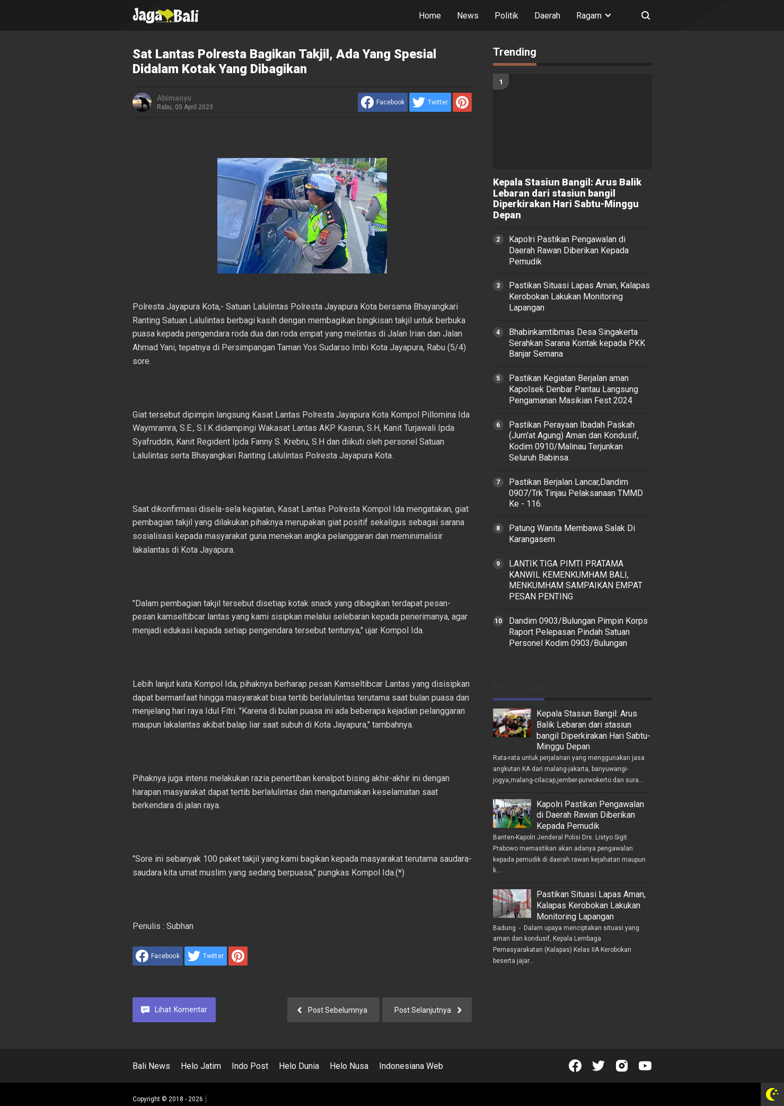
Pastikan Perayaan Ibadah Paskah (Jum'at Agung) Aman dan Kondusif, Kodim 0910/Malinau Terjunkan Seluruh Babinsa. (574, 441)
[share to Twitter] (430, 102)
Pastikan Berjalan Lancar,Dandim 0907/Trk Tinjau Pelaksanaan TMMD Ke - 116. (576, 493)
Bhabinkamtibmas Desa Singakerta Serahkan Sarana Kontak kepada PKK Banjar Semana (577, 343)
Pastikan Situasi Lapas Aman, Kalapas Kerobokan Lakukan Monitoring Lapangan (579, 296)
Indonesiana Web (411, 1066)
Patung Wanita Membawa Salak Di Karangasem (572, 533)
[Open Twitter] (598, 1065)
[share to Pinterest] (462, 102)
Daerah (547, 16)
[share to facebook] (383, 102)
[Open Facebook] (575, 1065)
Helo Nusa (349, 1066)
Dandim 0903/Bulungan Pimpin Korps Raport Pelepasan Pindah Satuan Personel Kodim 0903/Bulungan (578, 632)
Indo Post (250, 1066)
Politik (506, 16)
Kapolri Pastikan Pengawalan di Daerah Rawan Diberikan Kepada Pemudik (569, 250)
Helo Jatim (201, 1066)
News (468, 16)
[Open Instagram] (621, 1065)
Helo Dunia (299, 1066)
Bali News (151, 1066)
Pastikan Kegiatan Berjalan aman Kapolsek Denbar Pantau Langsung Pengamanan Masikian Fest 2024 (573, 389)
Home (430, 16)
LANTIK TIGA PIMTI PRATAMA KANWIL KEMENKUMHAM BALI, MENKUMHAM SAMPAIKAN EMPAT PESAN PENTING (575, 580)
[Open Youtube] (645, 1065)
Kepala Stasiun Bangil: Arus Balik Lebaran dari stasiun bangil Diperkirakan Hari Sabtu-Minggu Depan (567, 198)
